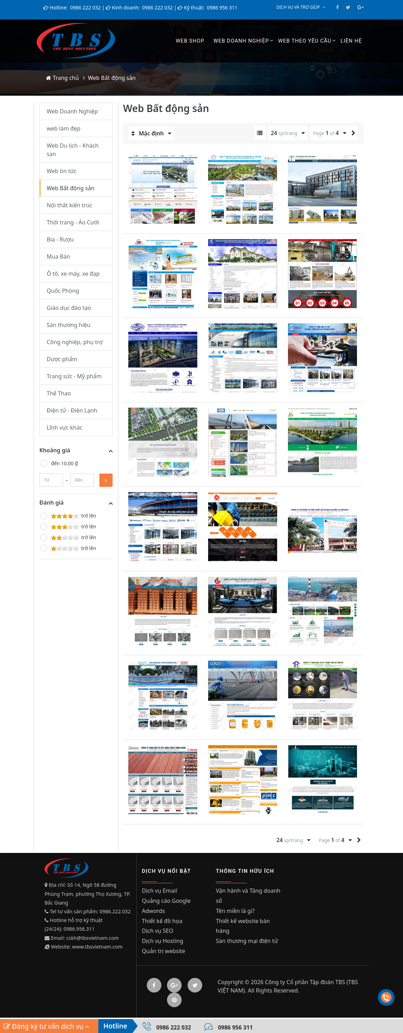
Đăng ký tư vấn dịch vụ (46, 1026)
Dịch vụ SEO (157, 933)
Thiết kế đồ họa (162, 923)
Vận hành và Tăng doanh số (248, 898)
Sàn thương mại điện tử (247, 943)
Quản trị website (163, 953)
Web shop (190, 41)
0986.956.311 (79, 929)
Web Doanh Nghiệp (241, 41)
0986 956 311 (221, 7)
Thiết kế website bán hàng (243, 928)
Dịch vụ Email (159, 893)
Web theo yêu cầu (305, 41)
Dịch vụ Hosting (162, 943)
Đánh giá (51, 502)
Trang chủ (62, 78)
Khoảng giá (54, 450)
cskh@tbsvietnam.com (92, 938)
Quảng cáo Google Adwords (166, 908)
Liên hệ (351, 41)
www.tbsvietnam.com (97, 946)
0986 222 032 (85, 7)
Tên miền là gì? (235, 912)
